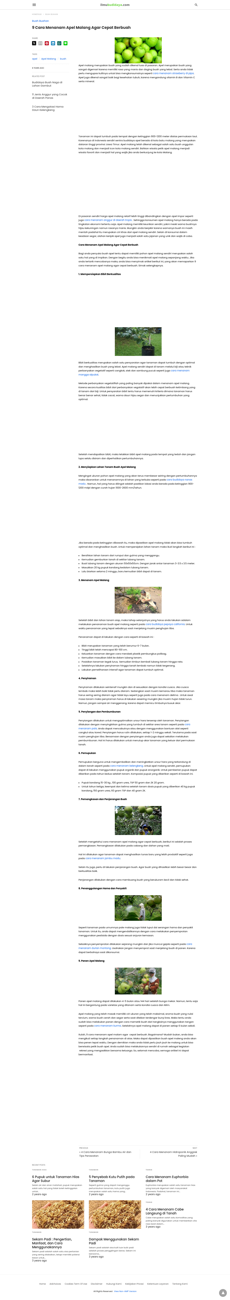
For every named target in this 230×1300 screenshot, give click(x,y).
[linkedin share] (53, 43)
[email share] (40, 43)
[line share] (65, 43)
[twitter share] (34, 43)
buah (63, 58)
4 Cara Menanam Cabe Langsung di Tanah (164, 1211)
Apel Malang (48, 58)
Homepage (37, 14)
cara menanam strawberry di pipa (173, 73)
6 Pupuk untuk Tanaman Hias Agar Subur (55, 1179)
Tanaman (93, 1169)
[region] (138, 110)
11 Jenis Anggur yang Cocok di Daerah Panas (49, 95)
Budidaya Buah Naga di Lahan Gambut (47, 83)
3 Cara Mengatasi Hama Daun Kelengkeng (47, 107)
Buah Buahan (51, 14)
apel (34, 58)
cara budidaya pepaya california (165, 624)
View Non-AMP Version (125, 1291)
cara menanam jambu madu (102, 858)
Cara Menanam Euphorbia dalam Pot (167, 1179)
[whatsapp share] (59, 43)
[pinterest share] (47, 43)
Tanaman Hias (39, 1169)
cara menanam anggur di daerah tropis (107, 220)
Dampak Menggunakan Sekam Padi (113, 1241)
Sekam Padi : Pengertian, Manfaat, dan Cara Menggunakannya (51, 1243)
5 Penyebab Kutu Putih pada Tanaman (111, 1179)
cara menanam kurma (107, 1025)
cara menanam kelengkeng (126, 765)
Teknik (149, 1169)
